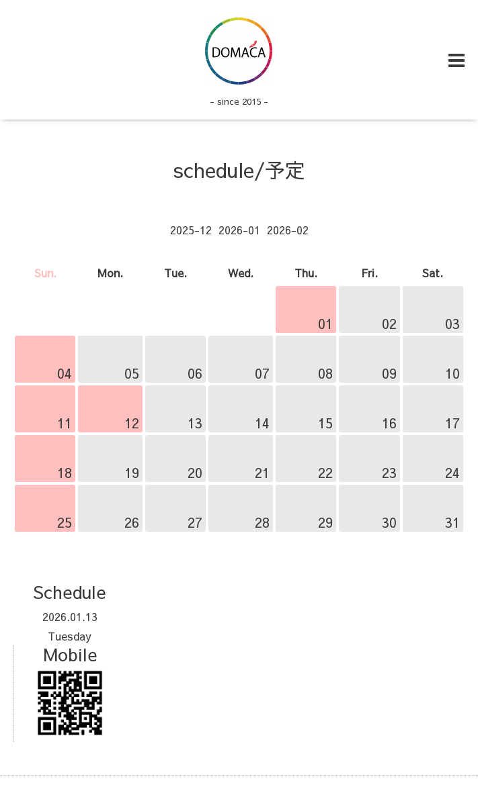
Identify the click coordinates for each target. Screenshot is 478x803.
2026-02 (288, 229)
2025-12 (191, 229)
